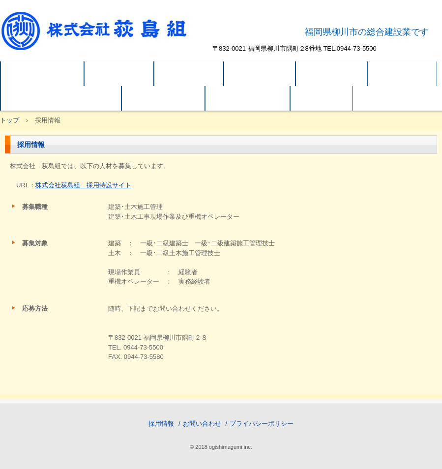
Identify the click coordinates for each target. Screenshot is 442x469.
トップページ (42, 74)
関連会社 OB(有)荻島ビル (61, 98)
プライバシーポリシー (262, 423)
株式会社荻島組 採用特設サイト (83, 185)
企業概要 (189, 74)
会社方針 (119, 74)
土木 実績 (331, 74)
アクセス (402, 74)
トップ (9, 120)
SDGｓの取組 (247, 98)
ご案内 (321, 98)
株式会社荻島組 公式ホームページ (104, 37)
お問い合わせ (202, 423)
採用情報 (161, 423)
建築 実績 (259, 74)
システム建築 (163, 98)
